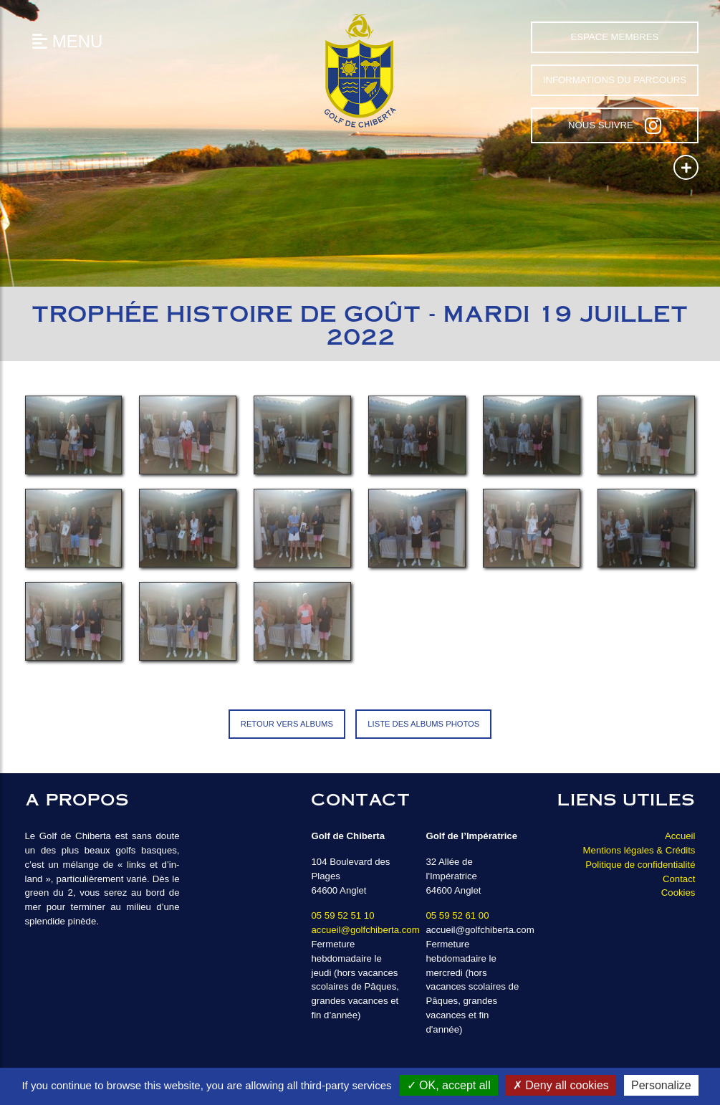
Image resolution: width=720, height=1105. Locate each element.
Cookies (678, 892)
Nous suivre (614, 125)
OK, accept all (449, 1085)
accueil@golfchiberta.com (365, 929)
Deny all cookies (561, 1085)
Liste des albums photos (423, 723)
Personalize (661, 1085)
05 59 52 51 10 (342, 915)
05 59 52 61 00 (457, 915)
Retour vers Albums (287, 723)
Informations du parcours (614, 80)
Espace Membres (614, 37)
